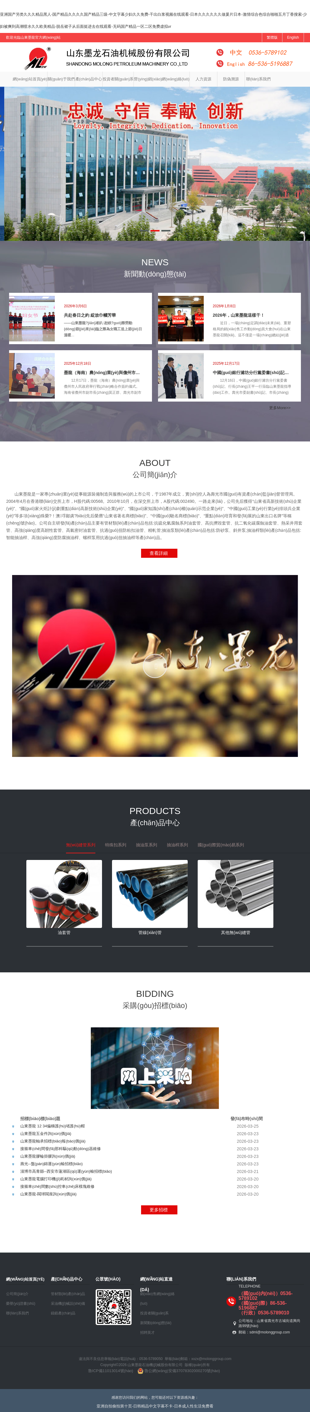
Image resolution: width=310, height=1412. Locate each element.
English (293, 37)
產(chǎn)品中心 (88, 79)
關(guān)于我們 (61, 79)
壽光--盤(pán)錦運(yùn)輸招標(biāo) (51, 1164)
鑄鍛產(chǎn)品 (63, 1313)
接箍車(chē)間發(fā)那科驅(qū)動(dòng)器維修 (60, 1148)
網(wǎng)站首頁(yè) (30, 79)
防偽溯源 (231, 79)
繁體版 (272, 37)
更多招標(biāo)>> (154, 1210)
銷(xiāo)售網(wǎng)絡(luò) (157, 1299)
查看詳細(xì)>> (154, 554)
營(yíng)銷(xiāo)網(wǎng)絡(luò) (161, 79)
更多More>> (279, 408)
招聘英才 (147, 1332)
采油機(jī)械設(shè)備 (68, 1303)
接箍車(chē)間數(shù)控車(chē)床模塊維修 (57, 1186)
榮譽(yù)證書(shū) (20, 1303)
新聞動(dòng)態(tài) (155, 1323)
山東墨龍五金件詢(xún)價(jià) (45, 1133)
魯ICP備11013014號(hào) (110, 1370)
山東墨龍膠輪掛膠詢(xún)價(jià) (47, 1156)
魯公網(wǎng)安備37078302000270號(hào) (178, 1370)
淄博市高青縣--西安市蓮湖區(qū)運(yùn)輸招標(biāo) (66, 1171)
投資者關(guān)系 (118, 79)
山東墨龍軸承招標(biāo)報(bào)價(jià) (52, 1141)
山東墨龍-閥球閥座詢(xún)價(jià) (48, 1194)
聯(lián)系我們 (258, 79)
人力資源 (203, 79)
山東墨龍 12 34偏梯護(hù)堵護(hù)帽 (52, 1126)
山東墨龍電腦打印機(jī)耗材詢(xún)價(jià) (55, 1179)
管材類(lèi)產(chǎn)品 (68, 1294)
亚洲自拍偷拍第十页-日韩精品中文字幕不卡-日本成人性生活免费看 (155, 1406)
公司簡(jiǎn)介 (17, 1294)
